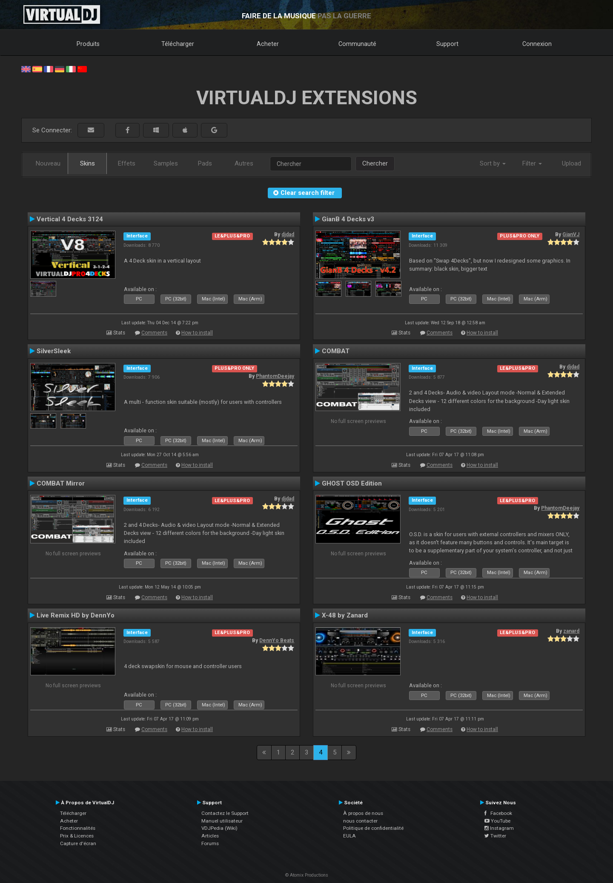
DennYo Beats (276, 640)
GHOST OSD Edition (352, 483)
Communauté (357, 43)
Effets (126, 163)
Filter (532, 163)
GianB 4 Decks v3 (348, 219)
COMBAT (335, 351)
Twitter (495, 836)
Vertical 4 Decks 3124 (70, 219)
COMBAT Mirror (61, 483)
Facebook (498, 813)
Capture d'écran (78, 843)
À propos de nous (363, 813)
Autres (244, 163)
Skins (87, 163)
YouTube (497, 821)
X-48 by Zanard (345, 615)
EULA (349, 836)
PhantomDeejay (275, 376)
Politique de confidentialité (373, 828)
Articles (210, 836)
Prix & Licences (77, 836)
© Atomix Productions (306, 875)
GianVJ (570, 234)
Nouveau (48, 163)
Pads (205, 163)
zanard (571, 631)
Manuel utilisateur (222, 821)
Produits (88, 43)
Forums (210, 843)
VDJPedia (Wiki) (219, 828)
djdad (287, 234)
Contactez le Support (225, 813)
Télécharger (177, 43)
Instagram (499, 828)
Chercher (375, 163)
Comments (154, 333)
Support (447, 43)
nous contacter (360, 821)
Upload (571, 163)
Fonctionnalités (77, 828)
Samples (166, 163)
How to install (197, 333)
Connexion (537, 43)
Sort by (493, 163)
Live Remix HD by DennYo (76, 615)
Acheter (268, 43)
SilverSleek (54, 351)
